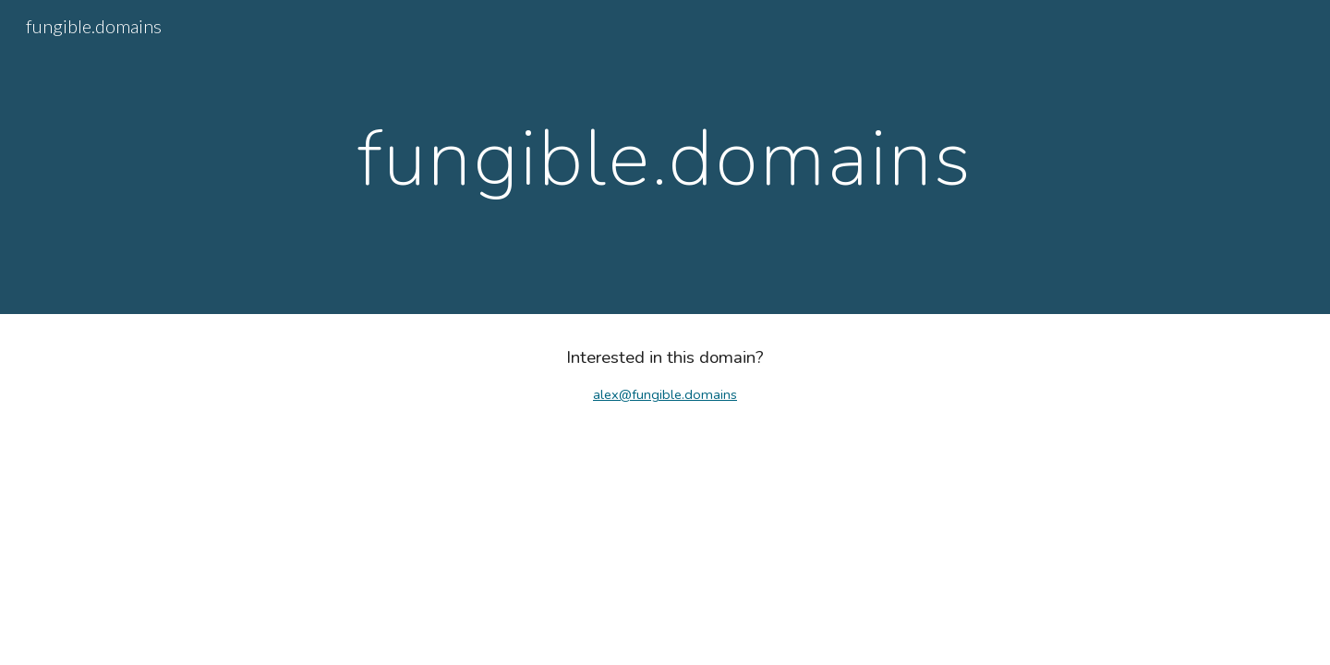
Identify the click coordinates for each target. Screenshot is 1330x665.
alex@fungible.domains (665, 394)
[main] (664, 157)
